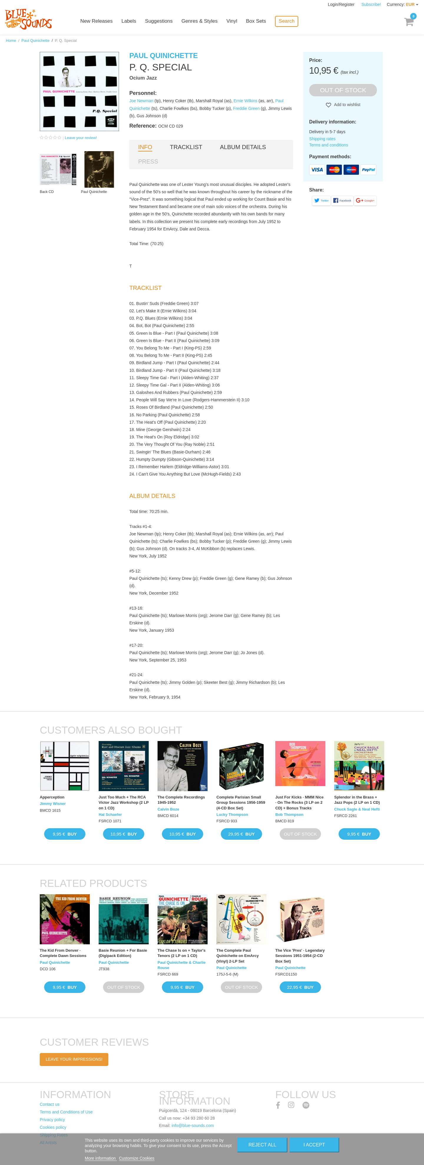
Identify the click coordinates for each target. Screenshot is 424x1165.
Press (148, 161)
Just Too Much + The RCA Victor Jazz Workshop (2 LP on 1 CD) (124, 802)
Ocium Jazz (143, 78)
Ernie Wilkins (245, 100)
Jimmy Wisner (53, 803)
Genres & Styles (200, 21)
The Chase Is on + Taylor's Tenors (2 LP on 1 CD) (182, 953)
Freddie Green (246, 108)
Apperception (52, 797)
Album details (243, 147)
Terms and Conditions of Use (66, 1112)
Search (287, 21)
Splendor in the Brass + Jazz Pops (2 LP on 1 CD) (357, 800)
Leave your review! (81, 138)
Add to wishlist (346, 104)
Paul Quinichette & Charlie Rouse (182, 965)
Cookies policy (53, 1127)
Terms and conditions (328, 145)
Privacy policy (52, 1119)
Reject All (262, 1144)
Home (11, 40)
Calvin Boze (168, 809)
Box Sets (257, 21)
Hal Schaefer (110, 814)
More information (101, 1158)
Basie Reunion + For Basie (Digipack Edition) (123, 953)
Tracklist (186, 147)
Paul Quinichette (35, 40)
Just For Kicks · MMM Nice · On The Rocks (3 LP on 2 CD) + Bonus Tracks (299, 802)
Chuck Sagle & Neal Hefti (357, 809)
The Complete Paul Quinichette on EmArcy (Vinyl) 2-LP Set (237, 955)
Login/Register (342, 4)
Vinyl (232, 21)
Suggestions (159, 21)
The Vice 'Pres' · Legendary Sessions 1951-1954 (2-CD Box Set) (300, 955)
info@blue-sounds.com (193, 1125)
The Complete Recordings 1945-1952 (181, 800)
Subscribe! (371, 4)
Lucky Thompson (232, 814)
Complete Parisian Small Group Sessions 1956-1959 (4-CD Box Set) (240, 802)
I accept (314, 1144)
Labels (129, 21)
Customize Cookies (137, 1158)
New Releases (97, 21)
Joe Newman (141, 100)
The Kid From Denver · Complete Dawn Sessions (63, 953)
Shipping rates (322, 138)
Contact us (49, 1104)
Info (145, 147)
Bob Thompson (289, 814)
